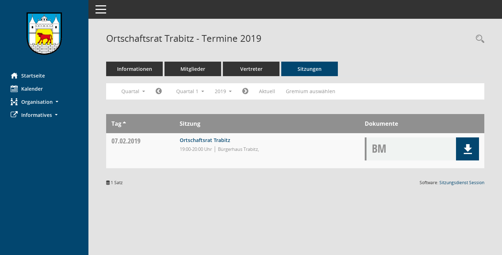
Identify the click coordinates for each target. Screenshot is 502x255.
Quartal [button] (133, 91)
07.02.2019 (125, 141)
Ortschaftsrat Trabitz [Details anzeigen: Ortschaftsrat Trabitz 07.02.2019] (205, 140)
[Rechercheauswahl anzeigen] (478, 39)
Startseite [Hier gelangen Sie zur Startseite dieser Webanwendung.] (28, 75)
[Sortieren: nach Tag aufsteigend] (124, 124)
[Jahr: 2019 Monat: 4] (245, 91)
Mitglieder (192, 69)
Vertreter (251, 69)
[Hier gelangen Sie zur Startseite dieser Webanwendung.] (44, 33)
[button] (44, 101)
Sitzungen (310, 69)
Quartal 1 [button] (190, 91)
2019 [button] (223, 91)
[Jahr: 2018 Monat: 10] (158, 91)
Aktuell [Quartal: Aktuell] (267, 91)
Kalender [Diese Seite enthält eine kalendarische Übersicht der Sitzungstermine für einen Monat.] (27, 88)
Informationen (134, 69)
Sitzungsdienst (461, 183)
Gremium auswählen (310, 91)
